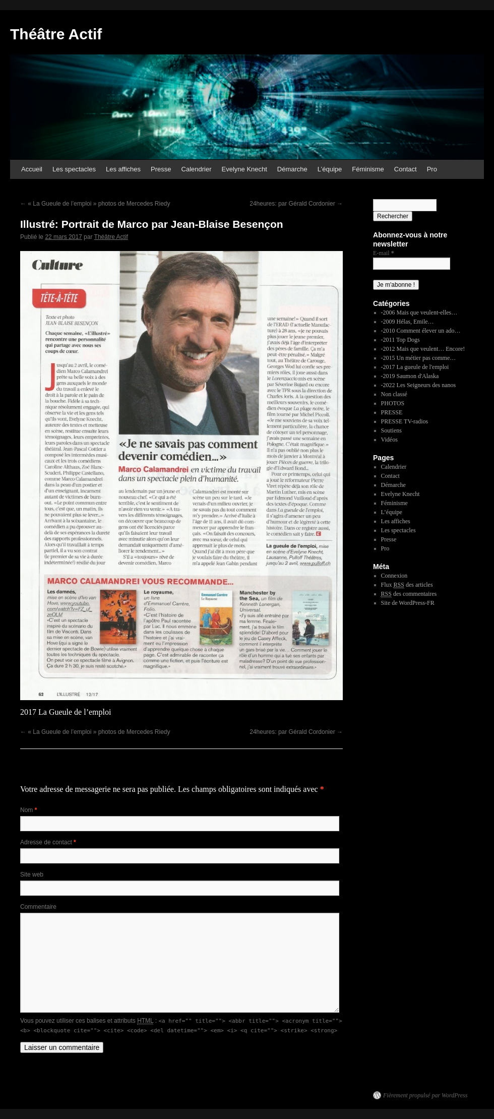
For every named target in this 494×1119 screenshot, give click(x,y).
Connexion (394, 575)
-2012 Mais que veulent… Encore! (423, 348)
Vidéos (389, 439)
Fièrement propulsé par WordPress (425, 1095)
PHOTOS (392, 403)
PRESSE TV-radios (404, 421)
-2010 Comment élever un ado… (421, 330)
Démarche (292, 169)
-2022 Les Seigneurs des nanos (418, 385)
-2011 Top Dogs (400, 339)
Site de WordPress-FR (408, 602)
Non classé (394, 394)
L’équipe (330, 169)
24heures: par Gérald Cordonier (296, 203)
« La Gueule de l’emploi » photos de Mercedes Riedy (95, 203)
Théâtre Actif (56, 34)
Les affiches (123, 169)
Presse (161, 169)
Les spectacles (74, 169)
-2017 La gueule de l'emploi (415, 366)
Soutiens (391, 430)
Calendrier (196, 169)
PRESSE (392, 412)
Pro (432, 169)
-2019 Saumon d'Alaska (410, 376)
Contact (405, 169)
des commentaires (409, 594)
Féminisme (368, 169)
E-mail (383, 253)
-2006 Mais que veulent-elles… (419, 312)
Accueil (31, 169)
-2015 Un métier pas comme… (418, 357)
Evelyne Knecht (244, 169)
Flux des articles (407, 585)
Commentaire (38, 906)
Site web (31, 874)
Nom (28, 810)
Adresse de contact (48, 842)
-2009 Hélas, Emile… (407, 321)
